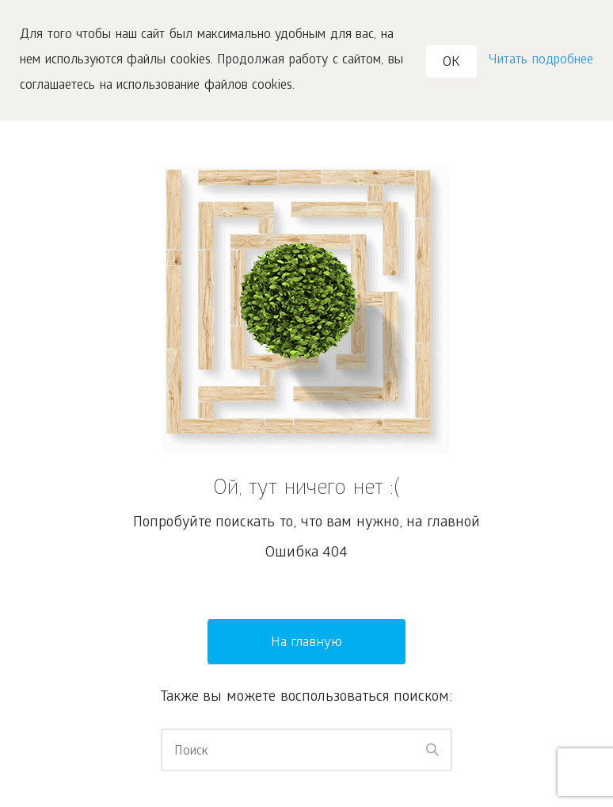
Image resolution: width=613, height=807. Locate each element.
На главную (307, 643)
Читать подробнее (541, 60)
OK (451, 63)
